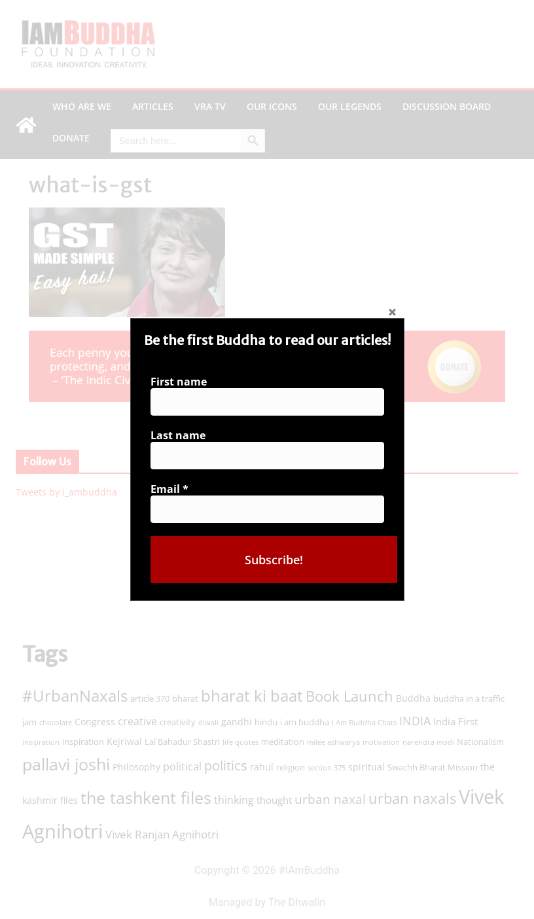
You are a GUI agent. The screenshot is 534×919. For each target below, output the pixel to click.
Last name (182, 436)
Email (174, 487)
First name (182, 385)
